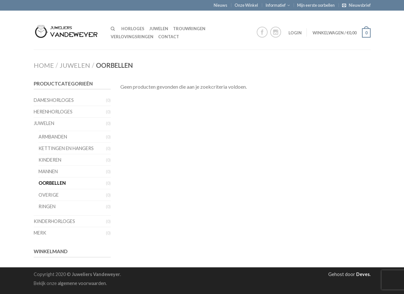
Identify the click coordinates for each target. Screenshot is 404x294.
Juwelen (158, 28)
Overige (49, 195)
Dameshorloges (54, 100)
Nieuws (220, 5)
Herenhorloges (53, 111)
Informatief (275, 5)
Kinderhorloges (54, 221)
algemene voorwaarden (82, 283)
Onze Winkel (246, 5)
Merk (40, 233)
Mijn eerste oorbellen (316, 5)
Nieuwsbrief (360, 5)
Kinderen (50, 160)
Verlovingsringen (132, 36)
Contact (168, 36)
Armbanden (53, 136)
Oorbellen (52, 183)
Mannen (48, 171)
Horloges (132, 28)
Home (44, 65)
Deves (363, 274)
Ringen (47, 206)
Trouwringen (189, 28)
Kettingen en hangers (66, 148)
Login (295, 32)
